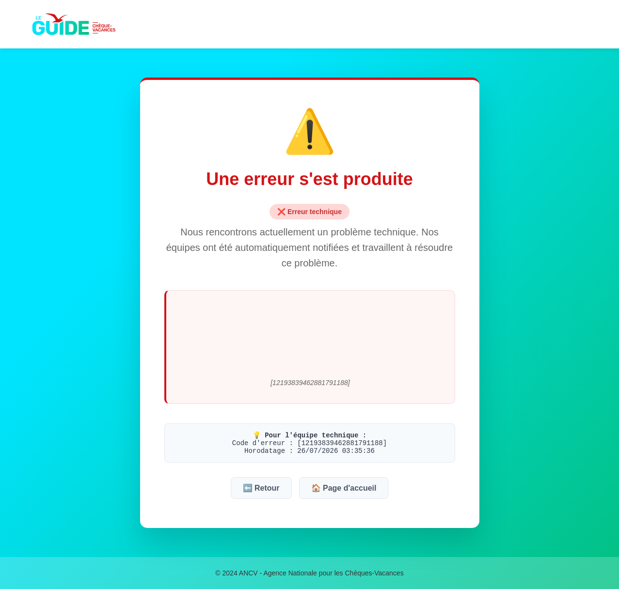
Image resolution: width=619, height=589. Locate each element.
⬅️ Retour (261, 488)
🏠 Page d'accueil (344, 488)
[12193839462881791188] (310, 383)
